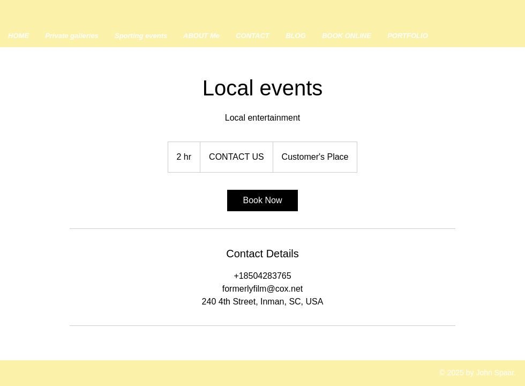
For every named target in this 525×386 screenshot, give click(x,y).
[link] (262, 200)
